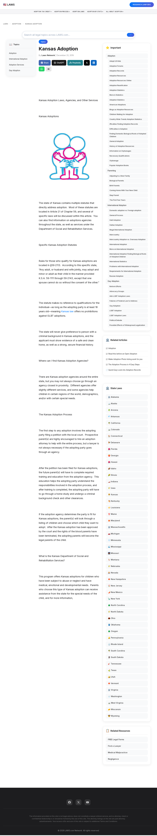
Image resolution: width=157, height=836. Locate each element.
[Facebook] (69, 803)
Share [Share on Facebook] (45, 64)
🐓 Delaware (114, 443)
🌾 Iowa (111, 489)
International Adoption (18, 60)
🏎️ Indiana (113, 482)
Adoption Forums (116, 67)
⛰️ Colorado (114, 430)
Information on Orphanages (120, 152)
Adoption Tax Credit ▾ (36, 12)
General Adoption (117, 142)
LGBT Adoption (116, 312)
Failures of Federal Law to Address (123, 302)
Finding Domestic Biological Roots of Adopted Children (128, 135)
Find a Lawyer (114, 747)
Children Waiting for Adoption (121, 115)
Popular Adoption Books (119, 166)
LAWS (5, 24)
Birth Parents (115, 186)
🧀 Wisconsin (114, 710)
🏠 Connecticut (115, 437)
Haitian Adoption (116, 226)
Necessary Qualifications (120, 157)
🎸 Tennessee (114, 664)
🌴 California (114, 424)
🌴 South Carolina (116, 651)
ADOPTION (16, 24)
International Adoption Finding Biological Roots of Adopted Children (128, 256)
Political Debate (116, 321)
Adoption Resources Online (120, 81)
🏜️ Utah (111, 677)
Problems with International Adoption (124, 267)
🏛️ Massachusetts (116, 528)
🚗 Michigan (114, 534)
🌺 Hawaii (112, 463)
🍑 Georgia (113, 456)
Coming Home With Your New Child (123, 191)
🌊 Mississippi (114, 547)
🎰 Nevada (113, 573)
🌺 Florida (112, 450)
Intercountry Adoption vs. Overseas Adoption (127, 240)
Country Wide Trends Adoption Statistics (126, 120)
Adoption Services (16, 65)
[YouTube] (87, 803)
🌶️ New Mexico (115, 593)
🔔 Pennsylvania (115, 638)
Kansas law (67, 312)
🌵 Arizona (113, 411)
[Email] (48, 70)
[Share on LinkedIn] (94, 63)
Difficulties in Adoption (118, 130)
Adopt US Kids (115, 62)
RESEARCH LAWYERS (142, 5)
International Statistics (118, 262)
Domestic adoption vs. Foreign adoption (125, 211)
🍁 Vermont (113, 684)
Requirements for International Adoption (125, 272)
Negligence (113, 760)
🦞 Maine (112, 515)
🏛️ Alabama (113, 398)
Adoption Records (117, 72)
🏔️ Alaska (112, 404)
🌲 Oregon (113, 632)
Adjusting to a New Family (120, 177)
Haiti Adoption (115, 221)
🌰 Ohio (111, 619)
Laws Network (48, 56)
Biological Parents (117, 181)
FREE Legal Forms (116, 740)
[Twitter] (78, 803)
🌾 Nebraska (114, 567)
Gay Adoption (14, 71)
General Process (116, 216)
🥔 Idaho (112, 469)
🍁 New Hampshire (117, 580)
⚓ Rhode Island (115, 645)
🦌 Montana (113, 560)
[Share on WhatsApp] (42, 70)
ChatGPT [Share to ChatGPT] (59, 64)
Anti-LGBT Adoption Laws (120, 297)
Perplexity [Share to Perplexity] (75, 64)
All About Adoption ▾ (121, 12)
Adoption (13, 54)
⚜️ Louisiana (114, 508)
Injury (43, 43)
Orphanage (114, 161)
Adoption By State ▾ (99, 12)
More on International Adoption (122, 250)
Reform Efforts (115, 287)
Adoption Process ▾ (59, 12)
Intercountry (114, 235)
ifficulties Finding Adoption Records (124, 125)
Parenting (112, 171)
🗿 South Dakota (115, 658)
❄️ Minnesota (114, 541)
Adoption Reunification (119, 86)
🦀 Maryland (114, 521)
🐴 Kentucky (114, 502)
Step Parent (114, 196)
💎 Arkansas (114, 417)
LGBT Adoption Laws (118, 316)
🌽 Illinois (112, 476)
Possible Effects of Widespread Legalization (127, 326)
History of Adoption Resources (122, 147)
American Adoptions (118, 106)
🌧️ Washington (115, 697)
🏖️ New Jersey (115, 586)
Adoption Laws (78, 12)
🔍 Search (124, 35)
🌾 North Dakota (115, 612)
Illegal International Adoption (121, 231)
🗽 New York (114, 599)
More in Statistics (116, 96)
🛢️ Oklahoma (114, 625)
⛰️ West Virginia (115, 704)
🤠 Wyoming (113, 717)
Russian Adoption (116, 277)
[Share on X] (87, 63)
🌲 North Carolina (116, 606)
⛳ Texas (112, 671)
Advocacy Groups (117, 292)
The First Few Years (117, 201)
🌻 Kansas (113, 495)
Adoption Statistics (117, 91)
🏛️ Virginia (113, 691)
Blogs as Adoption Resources (121, 110)
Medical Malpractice (117, 753)
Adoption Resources (118, 76)
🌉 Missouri (113, 554)
